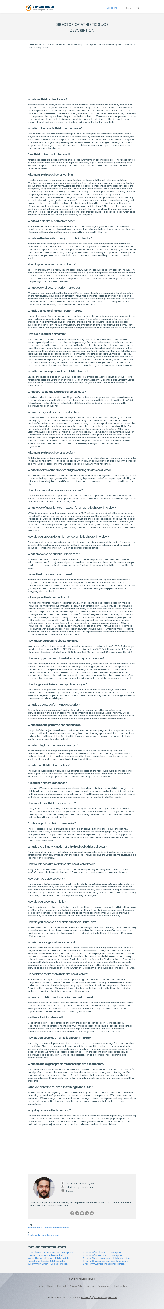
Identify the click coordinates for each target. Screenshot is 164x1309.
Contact (61, 1285)
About (50, 1285)
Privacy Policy (77, 1285)
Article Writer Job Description (43, 1234)
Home (40, 1285)
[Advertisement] (82, 73)
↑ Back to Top (119, 1285)
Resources (103, 1285)
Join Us (90, 1285)
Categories (112, 7)
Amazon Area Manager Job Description (48, 1227)
